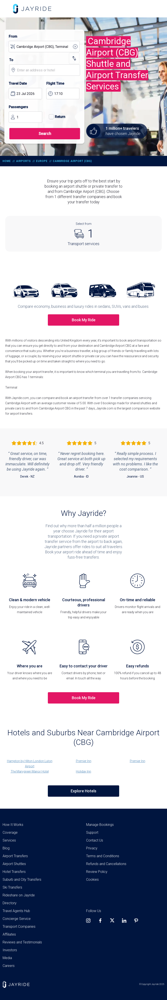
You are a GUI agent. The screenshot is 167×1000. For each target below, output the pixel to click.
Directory (10, 903)
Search (44, 133)
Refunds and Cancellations (106, 864)
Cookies (92, 879)
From (13, 36)
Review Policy (96, 872)
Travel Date (18, 83)
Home (7, 161)
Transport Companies (19, 926)
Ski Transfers (12, 887)
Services (9, 840)
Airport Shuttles (14, 864)
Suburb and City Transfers (22, 879)
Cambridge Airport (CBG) (72, 161)
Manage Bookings (100, 825)
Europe (42, 161)
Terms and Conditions (102, 856)
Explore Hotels (83, 791)
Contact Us (94, 840)
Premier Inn (83, 761)
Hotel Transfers (14, 872)
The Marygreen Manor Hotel (30, 771)
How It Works (13, 825)
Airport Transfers (15, 856)
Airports (23, 161)
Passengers (18, 107)
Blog (6, 848)
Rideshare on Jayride (19, 895)
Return (56, 117)
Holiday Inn (83, 771)
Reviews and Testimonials (22, 942)
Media (7, 958)
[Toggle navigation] (5, 8)
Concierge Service (17, 919)
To (11, 60)
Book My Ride (83, 320)
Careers (9, 966)
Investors (10, 950)
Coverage (10, 832)
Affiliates (9, 934)
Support (92, 832)
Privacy (91, 848)
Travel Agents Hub (16, 911)
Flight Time (55, 83)
